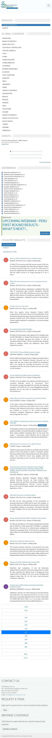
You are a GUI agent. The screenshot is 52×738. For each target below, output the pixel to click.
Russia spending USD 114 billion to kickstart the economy (28, 518)
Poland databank (9, 203)
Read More (5, 144)
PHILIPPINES (6, 109)
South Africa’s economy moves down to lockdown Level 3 (28, 398)
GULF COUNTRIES (8, 75)
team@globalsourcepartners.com (15, 695)
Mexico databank (9, 195)
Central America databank (12, 176)
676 (26, 628)
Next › (26, 654)
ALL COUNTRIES (8, 244)
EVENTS (5, 28)
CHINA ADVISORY (8, 59)
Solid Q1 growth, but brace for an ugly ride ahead (25, 444)
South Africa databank (11, 207)
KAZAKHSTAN (7, 93)
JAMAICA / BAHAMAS (9, 90)
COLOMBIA (6, 66)
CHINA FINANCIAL (8, 63)
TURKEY (5, 124)
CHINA (4, 56)
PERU (4, 106)
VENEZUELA (6, 130)
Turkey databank (9, 209)
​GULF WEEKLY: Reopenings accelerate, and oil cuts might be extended (29, 422)
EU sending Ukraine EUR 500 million (21, 329)
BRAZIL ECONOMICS (9, 41)
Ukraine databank (9, 211)
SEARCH (6, 248)
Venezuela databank (10, 213)
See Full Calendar (45, 162)
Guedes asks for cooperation (19, 306)
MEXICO (5, 96)
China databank (9, 180)
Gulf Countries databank (12, 189)
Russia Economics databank (13, 205)
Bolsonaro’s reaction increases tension (22, 541)
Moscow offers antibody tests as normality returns (26, 258)
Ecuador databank (10, 187)
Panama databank (9, 197)
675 (26, 625)
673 (26, 617)
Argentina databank (10, 172)
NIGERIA (5, 99)
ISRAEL (4, 87)
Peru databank (9, 199)
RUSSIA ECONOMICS (9, 115)
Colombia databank (10, 182)
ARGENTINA (6, 38)
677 (26, 632)
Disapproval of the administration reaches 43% (24, 562)
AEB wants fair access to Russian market (23, 495)
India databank (9, 193)
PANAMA (5, 103)
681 (26, 647)
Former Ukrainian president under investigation (25, 375)
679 (26, 639)
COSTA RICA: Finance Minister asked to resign (25, 352)
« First (26, 607)
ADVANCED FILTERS (10, 252)
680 (26, 643)
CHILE (4, 53)
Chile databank (9, 178)
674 (26, 621)
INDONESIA (6, 84)
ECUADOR (5, 72)
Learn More (45, 233)
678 (26, 636)
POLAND (5, 112)
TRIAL (5, 710)
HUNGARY (5, 78)
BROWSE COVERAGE (10, 729)
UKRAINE (5, 127)
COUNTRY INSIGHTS (9, 25)
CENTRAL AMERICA (9, 50)
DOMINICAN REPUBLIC (10, 69)
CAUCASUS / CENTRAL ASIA (11, 47)
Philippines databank (10, 201)
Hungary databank (10, 191)
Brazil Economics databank (12, 174)
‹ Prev (26, 610)
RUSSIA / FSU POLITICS (10, 118)
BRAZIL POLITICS (8, 44)
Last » (26, 658)
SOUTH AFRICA (7, 121)
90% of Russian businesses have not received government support (28, 282)
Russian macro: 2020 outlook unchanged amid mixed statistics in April (26, 586)
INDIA (4, 81)
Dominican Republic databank (13, 185)
